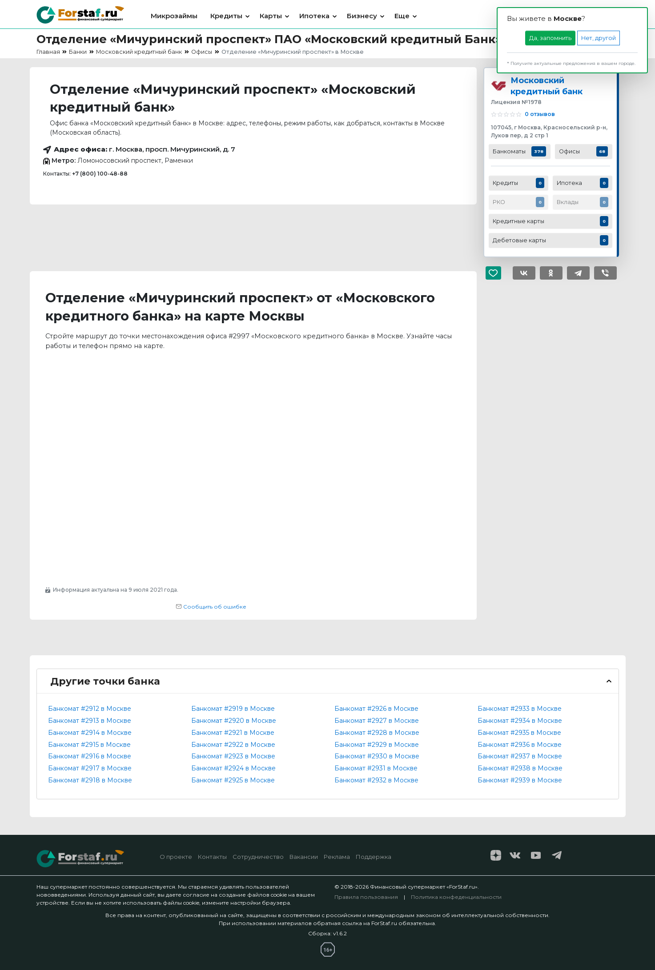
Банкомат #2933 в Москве (520, 709)
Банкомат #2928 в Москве (376, 733)
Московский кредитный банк (546, 85)
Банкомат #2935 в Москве (519, 733)
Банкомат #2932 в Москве (376, 780)
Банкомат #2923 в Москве (233, 756)
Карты (271, 16)
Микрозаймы (174, 16)
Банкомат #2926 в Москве (376, 709)
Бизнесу (362, 16)
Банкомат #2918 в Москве (90, 780)
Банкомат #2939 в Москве (520, 780)
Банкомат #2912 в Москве (89, 709)
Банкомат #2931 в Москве (376, 768)
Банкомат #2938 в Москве (520, 768)
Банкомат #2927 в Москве (376, 721)
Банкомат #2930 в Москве (376, 756)
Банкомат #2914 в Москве (90, 733)
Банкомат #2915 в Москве (89, 745)
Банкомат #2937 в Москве (520, 756)
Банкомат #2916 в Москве (89, 756)
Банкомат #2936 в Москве (520, 745)
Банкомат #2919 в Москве (233, 709)
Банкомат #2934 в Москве (520, 721)
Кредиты (226, 16)
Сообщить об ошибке (211, 606)
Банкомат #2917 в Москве (90, 768)
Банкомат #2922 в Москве (233, 745)
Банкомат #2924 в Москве (233, 768)
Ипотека (314, 16)
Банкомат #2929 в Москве (376, 745)
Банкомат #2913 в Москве (89, 721)
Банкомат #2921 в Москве (232, 733)
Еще (402, 16)
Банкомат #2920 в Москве (233, 721)
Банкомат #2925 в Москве (233, 780)
